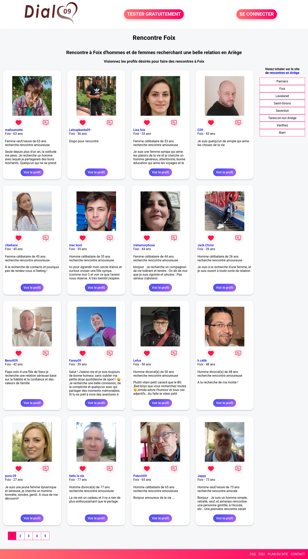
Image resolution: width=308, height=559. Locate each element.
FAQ (253, 554)
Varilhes (282, 125)
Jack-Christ (205, 245)
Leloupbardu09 (79, 130)
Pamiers (282, 81)
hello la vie (76, 476)
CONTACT (298, 554)
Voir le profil (32, 172)
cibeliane (11, 245)
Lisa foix (139, 130)
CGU (262, 554)
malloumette (14, 130)
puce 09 (10, 476)
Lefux (137, 360)
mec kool (75, 245)
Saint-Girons (282, 103)
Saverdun (282, 111)
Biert (282, 133)
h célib (202, 360)
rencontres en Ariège (284, 73)
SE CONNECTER (257, 14)
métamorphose (144, 245)
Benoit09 (11, 360)
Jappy (201, 476)
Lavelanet (282, 96)
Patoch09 (140, 476)
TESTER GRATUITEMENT (154, 14)
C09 (200, 130)
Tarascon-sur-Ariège (282, 118)
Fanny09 (75, 360)
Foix (282, 89)
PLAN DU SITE (278, 554)
